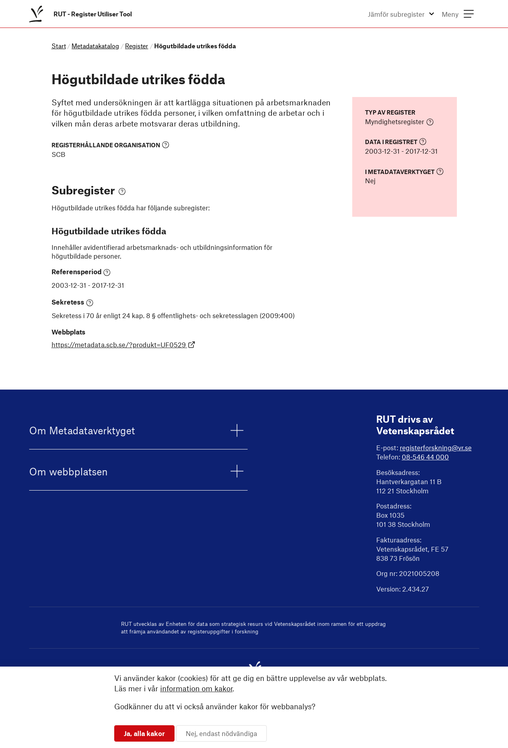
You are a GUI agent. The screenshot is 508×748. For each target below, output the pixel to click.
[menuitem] (82, 14)
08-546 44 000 (425, 457)
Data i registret (396, 141)
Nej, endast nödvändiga (221, 733)
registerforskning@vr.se (436, 447)
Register (136, 45)
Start (59, 45)
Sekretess (73, 302)
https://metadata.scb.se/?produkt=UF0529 (124, 344)
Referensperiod (81, 271)
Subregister (89, 190)
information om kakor (196, 688)
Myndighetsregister (399, 121)
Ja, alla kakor (144, 733)
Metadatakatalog (95, 45)
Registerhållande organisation (110, 144)
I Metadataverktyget (404, 171)
